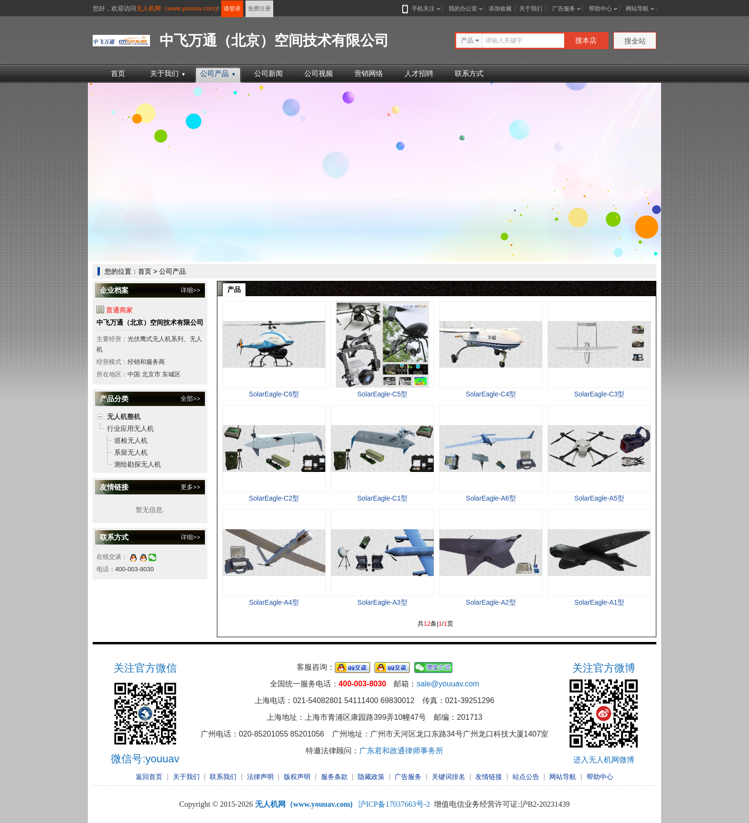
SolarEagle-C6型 (274, 394)
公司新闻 (268, 73)
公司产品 (218, 73)
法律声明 (260, 776)
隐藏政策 (371, 776)
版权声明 (297, 776)
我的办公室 (463, 8)
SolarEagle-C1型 (382, 498)
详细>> (190, 290)
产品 (234, 289)
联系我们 (223, 776)
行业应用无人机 (130, 428)
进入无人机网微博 (603, 760)
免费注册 (259, 8)
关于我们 (530, 8)
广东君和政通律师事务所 (401, 751)
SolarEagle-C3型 (599, 394)
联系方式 (469, 73)
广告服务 (563, 8)
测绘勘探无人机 (137, 464)
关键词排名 (448, 776)
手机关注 (421, 8)
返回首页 (149, 776)
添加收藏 (500, 8)
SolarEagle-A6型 (490, 498)
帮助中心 (600, 8)
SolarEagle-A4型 (274, 602)
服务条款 (334, 776)
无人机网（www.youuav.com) (176, 8)
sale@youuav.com (448, 684)
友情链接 (488, 776)
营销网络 (368, 73)
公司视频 (318, 73)
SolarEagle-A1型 (599, 602)
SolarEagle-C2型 (274, 498)
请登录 (232, 8)
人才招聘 (419, 73)
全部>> (190, 398)
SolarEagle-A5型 (599, 498)
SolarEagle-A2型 (490, 602)
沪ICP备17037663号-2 (394, 804)
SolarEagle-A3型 (382, 602)
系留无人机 (131, 452)
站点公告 (526, 776)
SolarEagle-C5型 (382, 394)
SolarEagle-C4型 (491, 394)
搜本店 (586, 40)
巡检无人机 (131, 440)
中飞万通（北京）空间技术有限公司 (149, 322)
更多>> (190, 487)
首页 (118, 73)
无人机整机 (123, 416)
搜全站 (635, 41)
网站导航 (637, 8)
